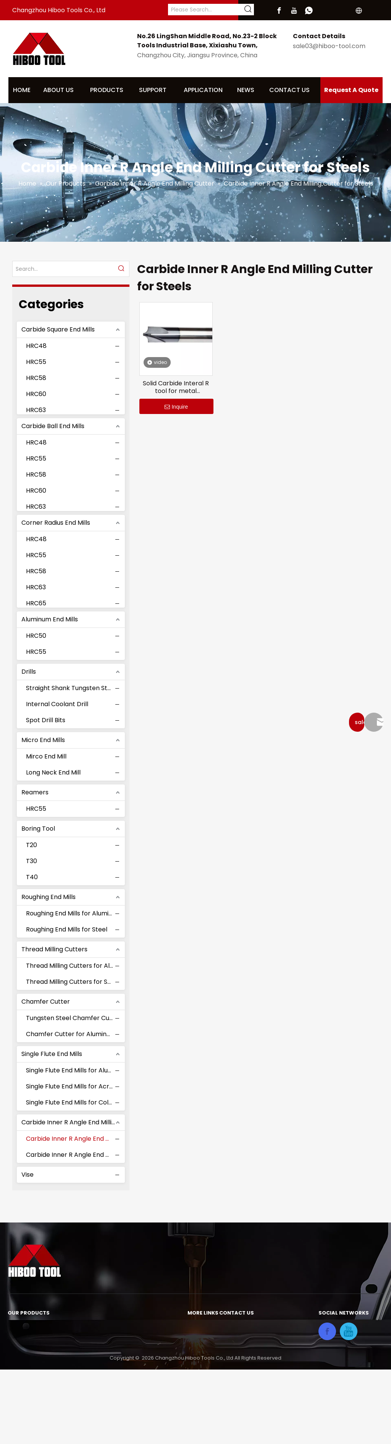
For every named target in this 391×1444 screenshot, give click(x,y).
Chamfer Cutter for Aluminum (71, 1034)
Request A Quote (351, 90)
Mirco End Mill (46, 756)
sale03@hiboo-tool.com (329, 46)
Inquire (176, 407)
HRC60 (36, 394)
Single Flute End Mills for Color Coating (73, 1102)
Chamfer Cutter (45, 1001)
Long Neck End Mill (53, 772)
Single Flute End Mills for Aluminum (73, 1070)
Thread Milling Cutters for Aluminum (73, 965)
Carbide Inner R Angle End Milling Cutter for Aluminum (73, 1154)
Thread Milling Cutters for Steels (73, 981)
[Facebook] (279, 10)
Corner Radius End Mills (55, 522)
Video (195, 1399)
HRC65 (36, 603)
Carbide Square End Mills (58, 329)
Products (201, 1352)
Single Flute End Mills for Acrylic (72, 1086)
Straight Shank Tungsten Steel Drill (73, 688)
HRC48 (36, 345)
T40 (32, 877)
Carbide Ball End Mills (52, 426)
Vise (27, 1174)
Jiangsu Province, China (254, 1365)
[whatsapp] (309, 10)
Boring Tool (38, 828)
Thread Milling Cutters (54, 949)
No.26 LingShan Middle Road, (261, 1327)
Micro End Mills (43, 740)
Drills (28, 671)
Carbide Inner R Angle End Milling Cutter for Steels (73, 1138)
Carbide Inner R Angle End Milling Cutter (73, 1122)
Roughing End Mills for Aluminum (73, 913)
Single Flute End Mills (51, 1053)
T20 (31, 845)
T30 (31, 861)
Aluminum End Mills (49, 619)
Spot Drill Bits (45, 720)
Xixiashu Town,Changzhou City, (264, 1356)
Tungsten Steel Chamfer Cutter (73, 1018)
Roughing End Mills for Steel (66, 929)
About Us (201, 1340)
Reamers (34, 792)
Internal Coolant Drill (57, 704)
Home (196, 1327)
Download (202, 1365)
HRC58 (36, 378)
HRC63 (36, 410)
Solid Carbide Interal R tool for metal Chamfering (176, 387)
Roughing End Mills (48, 897)
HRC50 (36, 635)
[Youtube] (294, 10)
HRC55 (36, 361)
